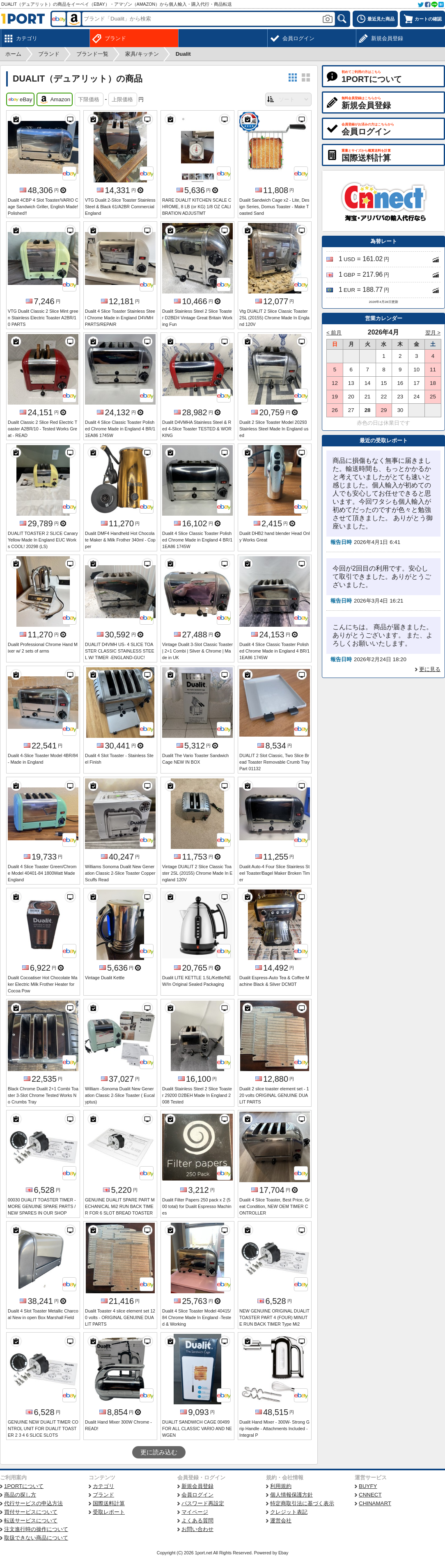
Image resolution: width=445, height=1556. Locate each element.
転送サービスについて (30, 1520)
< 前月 (334, 333)
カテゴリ (103, 1486)
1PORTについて (24, 1486)
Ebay (283, 1552)
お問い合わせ (197, 1529)
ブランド (103, 1495)
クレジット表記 (288, 1512)
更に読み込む (158, 1452)
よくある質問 (197, 1520)
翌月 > (433, 333)
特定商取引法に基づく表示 (302, 1503)
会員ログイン (197, 1495)
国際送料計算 (109, 1503)
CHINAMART (375, 1503)
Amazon (54, 100)
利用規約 (280, 1486)
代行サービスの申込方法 (33, 1503)
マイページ (194, 1512)
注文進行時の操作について (36, 1529)
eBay (20, 100)
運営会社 (280, 1520)
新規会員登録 (197, 1486)
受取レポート (109, 1512)
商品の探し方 (20, 1495)
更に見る (429, 669)
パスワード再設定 (202, 1503)
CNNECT (370, 1495)
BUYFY (368, 1486)
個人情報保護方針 (291, 1495)
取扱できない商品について (36, 1538)
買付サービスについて (30, 1512)
